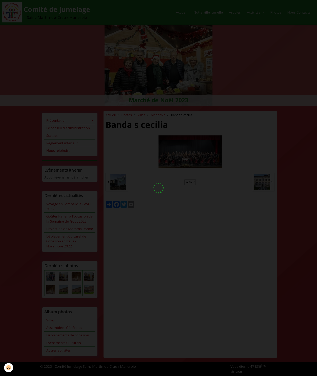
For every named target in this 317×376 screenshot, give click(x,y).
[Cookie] (8, 367)
